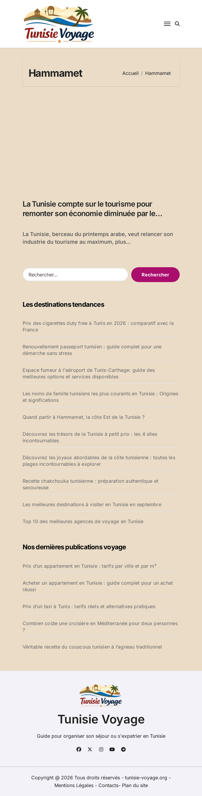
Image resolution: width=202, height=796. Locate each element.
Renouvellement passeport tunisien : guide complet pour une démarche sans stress (92, 350)
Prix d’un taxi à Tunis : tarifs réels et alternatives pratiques (89, 606)
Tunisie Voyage (101, 719)
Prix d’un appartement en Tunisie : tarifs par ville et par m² (89, 566)
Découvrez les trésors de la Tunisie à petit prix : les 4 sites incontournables (90, 437)
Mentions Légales (74, 785)
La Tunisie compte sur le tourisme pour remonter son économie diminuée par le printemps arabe (89, 213)
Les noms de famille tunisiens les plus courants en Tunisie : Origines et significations (100, 397)
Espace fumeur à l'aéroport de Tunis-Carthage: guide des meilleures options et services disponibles (89, 373)
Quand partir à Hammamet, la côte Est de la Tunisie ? (84, 417)
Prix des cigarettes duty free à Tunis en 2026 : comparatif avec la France (98, 326)
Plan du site (135, 785)
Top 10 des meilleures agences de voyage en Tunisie (83, 521)
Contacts (108, 785)
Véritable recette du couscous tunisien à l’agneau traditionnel (92, 647)
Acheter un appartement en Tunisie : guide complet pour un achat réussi (98, 586)
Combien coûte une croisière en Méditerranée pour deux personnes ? (100, 626)
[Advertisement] (102, 139)
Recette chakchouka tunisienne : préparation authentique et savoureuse (91, 484)
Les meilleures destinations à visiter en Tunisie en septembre (92, 504)
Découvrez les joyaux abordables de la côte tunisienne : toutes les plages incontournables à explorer (99, 460)
